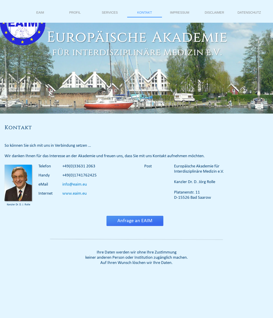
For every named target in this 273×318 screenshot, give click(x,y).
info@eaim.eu (74, 184)
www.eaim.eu (74, 193)
